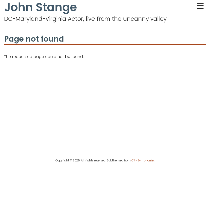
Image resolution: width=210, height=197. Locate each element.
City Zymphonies (143, 160)
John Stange (40, 7)
